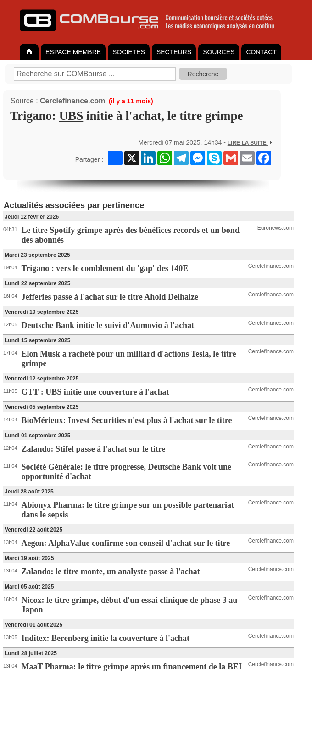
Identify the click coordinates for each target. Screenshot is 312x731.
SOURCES (218, 52)
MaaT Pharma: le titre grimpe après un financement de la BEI (132, 666)
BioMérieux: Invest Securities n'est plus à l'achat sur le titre (127, 420)
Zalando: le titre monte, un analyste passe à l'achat (111, 571)
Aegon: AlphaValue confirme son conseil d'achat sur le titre (126, 543)
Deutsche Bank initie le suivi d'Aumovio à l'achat (108, 325)
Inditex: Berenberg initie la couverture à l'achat (105, 638)
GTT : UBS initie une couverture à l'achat (95, 392)
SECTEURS (173, 52)
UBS (71, 116)
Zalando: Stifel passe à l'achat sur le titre (94, 448)
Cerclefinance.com (72, 101)
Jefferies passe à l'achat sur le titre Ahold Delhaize (110, 296)
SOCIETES (128, 52)
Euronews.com (275, 228)
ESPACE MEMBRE (73, 52)
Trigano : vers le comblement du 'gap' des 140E (105, 268)
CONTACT (261, 52)
